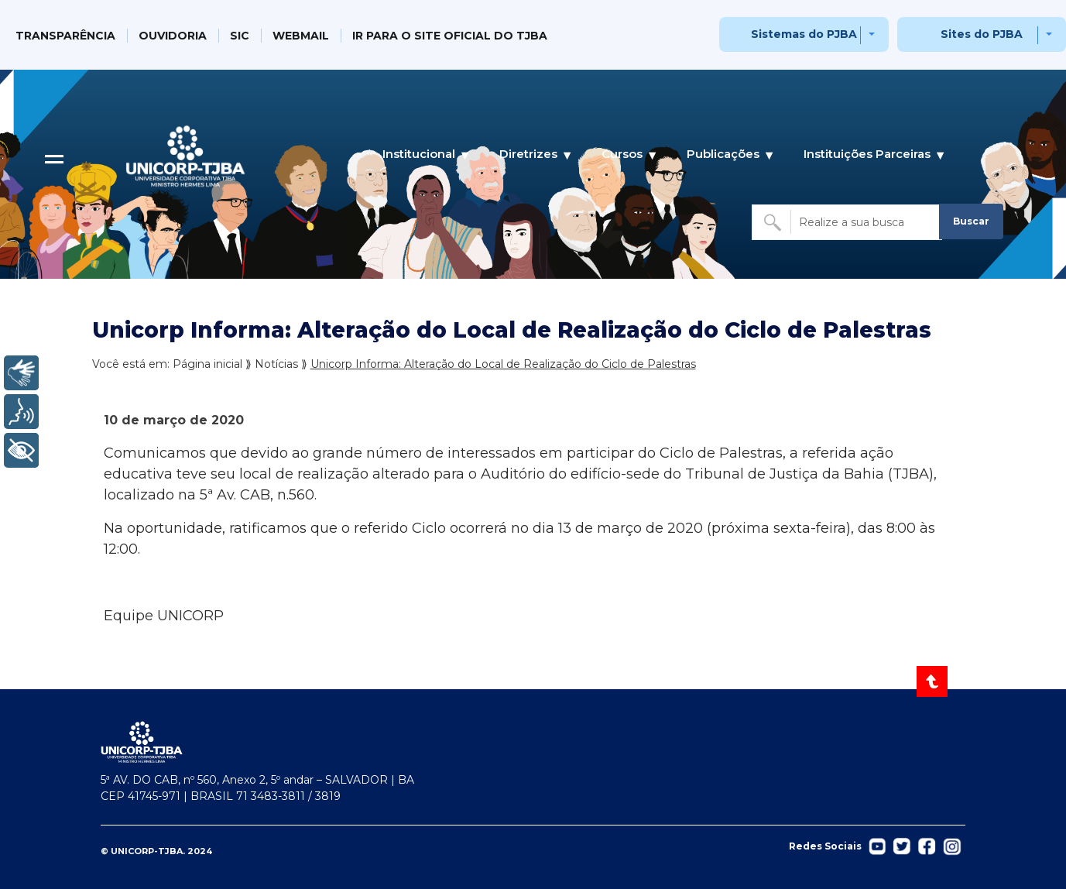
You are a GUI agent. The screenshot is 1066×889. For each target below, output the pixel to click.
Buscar (971, 221)
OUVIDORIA (173, 36)
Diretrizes (528, 154)
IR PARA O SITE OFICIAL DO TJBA (449, 36)
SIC (239, 36)
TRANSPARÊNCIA (65, 36)
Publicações (723, 154)
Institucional (418, 154)
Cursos (622, 154)
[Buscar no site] (847, 222)
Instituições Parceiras (867, 154)
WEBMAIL (300, 36)
